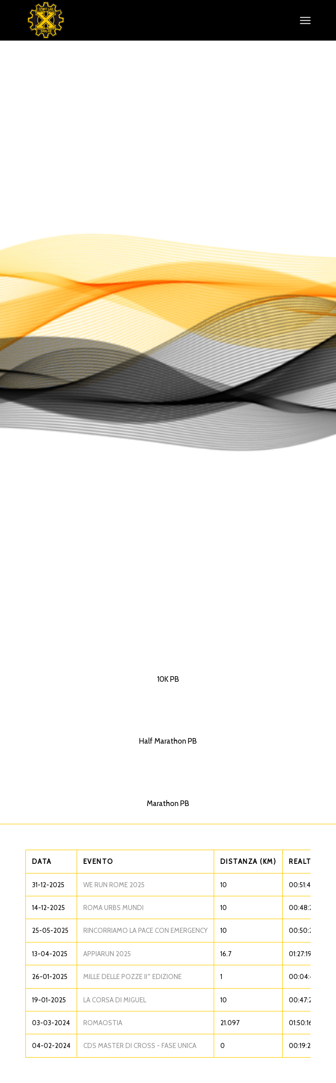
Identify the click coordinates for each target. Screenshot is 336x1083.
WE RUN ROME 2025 (114, 885)
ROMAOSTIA (102, 1023)
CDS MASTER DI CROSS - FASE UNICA (139, 1045)
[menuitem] (305, 20)
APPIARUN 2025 (107, 954)
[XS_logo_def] (139, 20)
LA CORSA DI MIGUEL (114, 1000)
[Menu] (305, 20)
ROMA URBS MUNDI (113, 907)
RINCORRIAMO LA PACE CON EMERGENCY (145, 930)
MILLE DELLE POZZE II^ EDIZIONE (132, 976)
